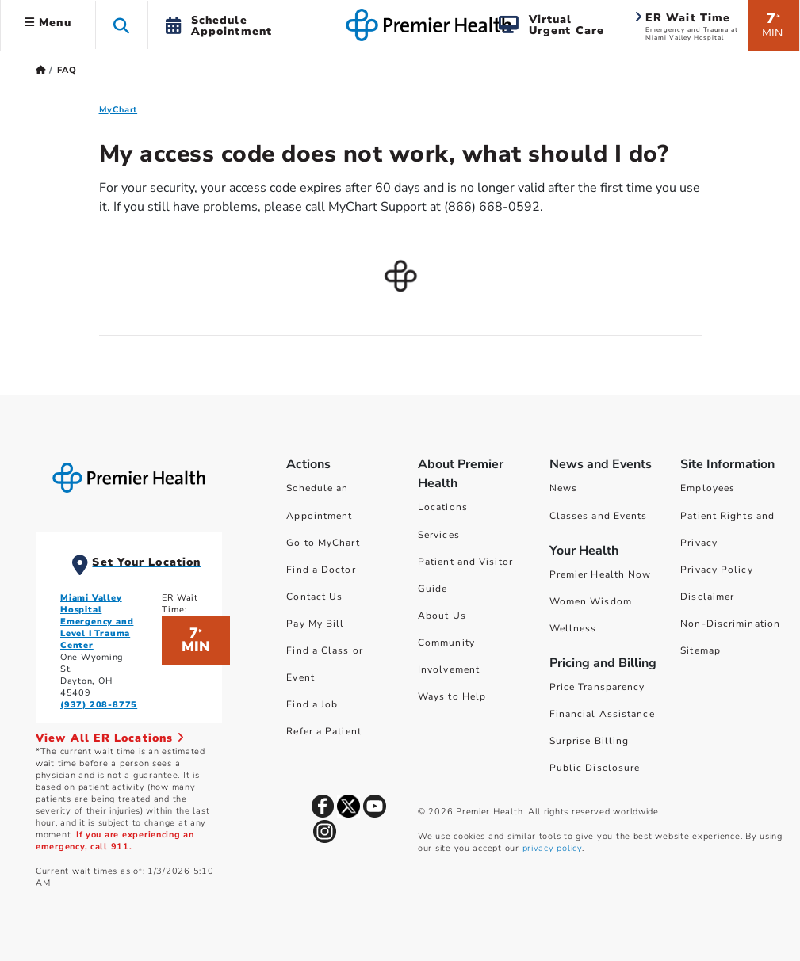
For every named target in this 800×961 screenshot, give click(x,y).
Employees (707, 488)
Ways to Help (452, 696)
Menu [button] (48, 22)
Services (439, 534)
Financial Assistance (602, 713)
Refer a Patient (324, 731)
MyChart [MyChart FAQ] (118, 110)
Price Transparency (597, 687)
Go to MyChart (322, 542)
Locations (443, 507)
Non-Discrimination (730, 623)
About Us (442, 615)
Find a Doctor (320, 569)
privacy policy (552, 848)
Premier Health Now (600, 574)
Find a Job (312, 704)
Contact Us (314, 596)
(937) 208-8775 (98, 705)
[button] (121, 25)
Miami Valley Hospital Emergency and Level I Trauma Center (96, 621)
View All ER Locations (110, 738)
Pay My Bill (315, 623)
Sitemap (700, 650)
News (563, 488)
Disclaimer (707, 596)
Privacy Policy (716, 569)
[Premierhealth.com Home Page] (41, 70)
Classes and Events (598, 515)
